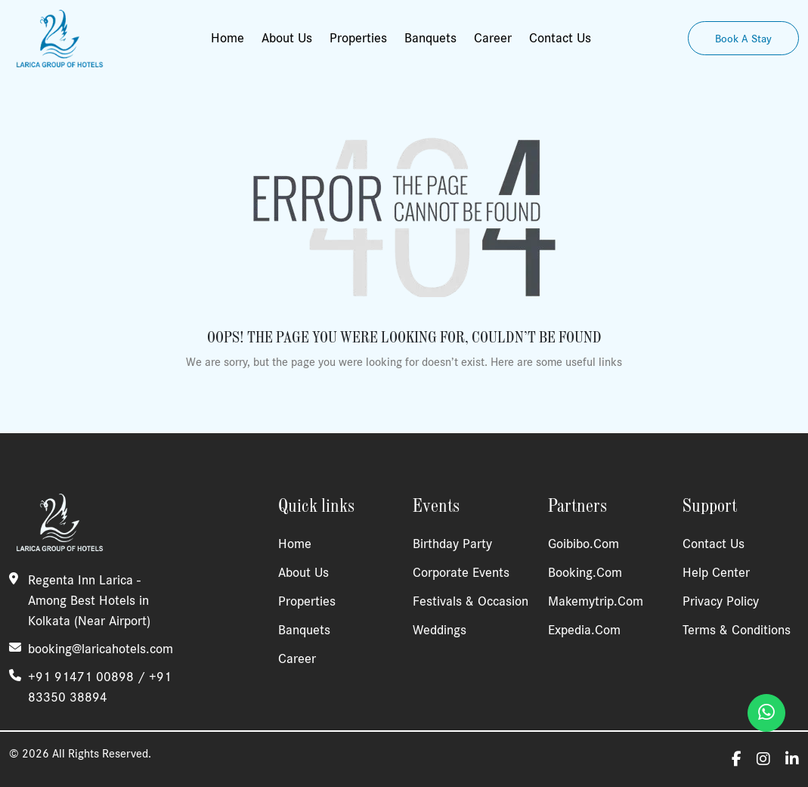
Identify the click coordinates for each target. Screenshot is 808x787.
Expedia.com (584, 629)
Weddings (439, 629)
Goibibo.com (583, 543)
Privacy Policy (721, 601)
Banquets (430, 37)
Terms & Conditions (737, 629)
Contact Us (560, 37)
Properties (358, 37)
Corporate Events (461, 572)
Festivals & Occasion (470, 601)
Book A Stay (743, 38)
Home (227, 37)
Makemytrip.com (595, 601)
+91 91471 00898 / (88, 676)
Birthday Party (452, 543)
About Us (287, 37)
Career (493, 37)
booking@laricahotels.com (100, 648)
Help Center (716, 572)
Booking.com (585, 572)
